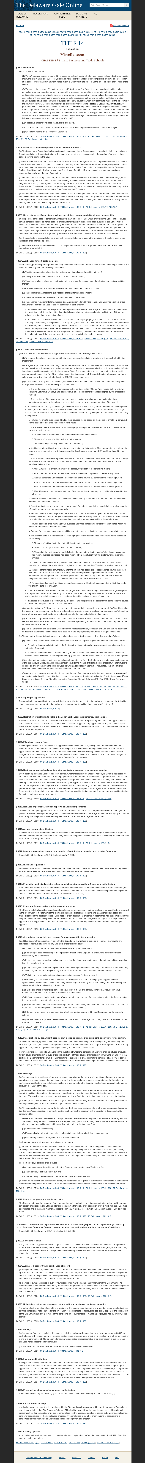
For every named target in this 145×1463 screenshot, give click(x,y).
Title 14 (20, 26)
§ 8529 (105, 35)
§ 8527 (91, 35)
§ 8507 (61, 32)
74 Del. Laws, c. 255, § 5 (41, 341)
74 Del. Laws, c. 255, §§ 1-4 (82, 1442)
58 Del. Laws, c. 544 (49, 136)
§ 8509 (75, 32)
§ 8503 (34, 32)
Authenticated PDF (121, 26)
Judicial (62, 1457)
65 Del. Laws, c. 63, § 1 (71, 339)
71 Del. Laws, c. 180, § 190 (73, 734)
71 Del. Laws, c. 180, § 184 (73, 136)
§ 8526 (84, 35)
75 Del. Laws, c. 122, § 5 (100, 1216)
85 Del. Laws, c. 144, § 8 (37, 1030)
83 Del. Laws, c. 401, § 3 (36, 139)
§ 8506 (55, 32)
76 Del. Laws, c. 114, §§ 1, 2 (100, 689)
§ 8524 (71, 35)
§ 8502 (27, 32)
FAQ (95, 14)
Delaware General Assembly (39, 1457)
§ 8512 (95, 32)
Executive (76, 1457)
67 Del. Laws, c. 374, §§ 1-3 (98, 686)
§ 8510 (82, 32)
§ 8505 (48, 32)
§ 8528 (98, 35)
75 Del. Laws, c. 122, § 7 (100, 1296)
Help (117, 1457)
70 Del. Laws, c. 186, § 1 (72, 207)
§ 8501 (20, 32)
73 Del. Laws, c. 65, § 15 (100, 136)
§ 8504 (41, 32)
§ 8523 (64, 35)
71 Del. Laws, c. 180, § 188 (73, 253)
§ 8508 (68, 32)
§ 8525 (78, 35)
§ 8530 (112, 35)
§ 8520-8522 (54, 35)
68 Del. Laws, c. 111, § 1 (96, 339)
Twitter (105, 1457)
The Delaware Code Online (49, 5)
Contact (91, 1457)
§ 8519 (45, 35)
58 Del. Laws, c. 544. (49, 709)
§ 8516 (123, 32)
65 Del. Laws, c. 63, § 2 (71, 686)
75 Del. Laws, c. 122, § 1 (97, 843)
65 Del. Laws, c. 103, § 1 (28, 1442)
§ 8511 (89, 32)
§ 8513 (102, 32)
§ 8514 (109, 32)
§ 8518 (38, 35)
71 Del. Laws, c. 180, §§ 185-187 (101, 207)
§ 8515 (116, 32)
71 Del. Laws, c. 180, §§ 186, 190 (70, 689)
